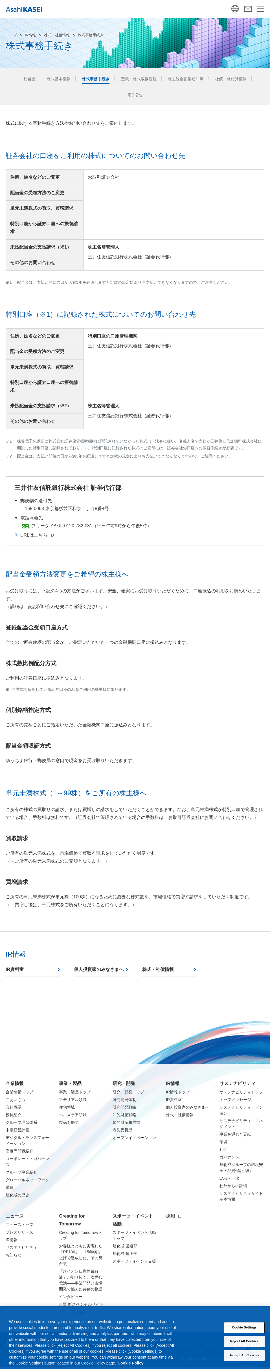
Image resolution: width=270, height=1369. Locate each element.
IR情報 (30, 35)
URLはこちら (37, 537)
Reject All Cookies (244, 1347)
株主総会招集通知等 (190, 79)
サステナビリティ (237, 1085)
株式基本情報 (50, 79)
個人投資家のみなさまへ (99, 971)
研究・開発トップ (128, 1094)
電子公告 (135, 96)
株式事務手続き (91, 79)
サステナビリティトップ (241, 1094)
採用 (173, 1218)
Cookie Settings (244, 1333)
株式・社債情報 (57, 35)
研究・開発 (124, 1085)
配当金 (18, 79)
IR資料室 (15, 971)
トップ (11, 35)
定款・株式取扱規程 (138, 79)
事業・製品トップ (75, 1094)
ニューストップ (19, 1226)
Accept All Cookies (244, 1361)
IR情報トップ (178, 1094)
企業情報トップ (19, 1094)
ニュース (15, 1218)
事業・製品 (70, 1085)
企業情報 (15, 1085)
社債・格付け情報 (240, 79)
